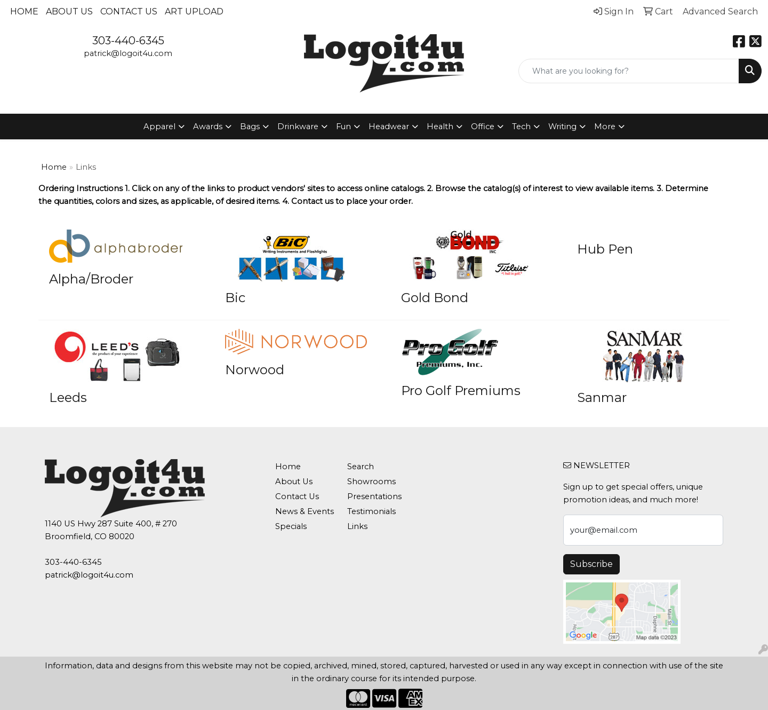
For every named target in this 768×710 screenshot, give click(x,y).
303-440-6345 (128, 40)
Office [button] (482, 126)
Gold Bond (434, 297)
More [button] (604, 126)
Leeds (68, 397)
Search (360, 466)
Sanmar (602, 397)
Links (357, 526)
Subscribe (591, 564)
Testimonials (371, 511)
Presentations (374, 496)
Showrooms (371, 481)
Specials (291, 526)
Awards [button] (207, 126)
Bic (235, 297)
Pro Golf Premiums (461, 390)
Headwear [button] (389, 126)
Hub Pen (605, 249)
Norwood (254, 369)
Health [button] (440, 126)
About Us (69, 11)
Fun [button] (343, 126)
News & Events (304, 511)
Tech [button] (521, 126)
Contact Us (128, 11)
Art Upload (194, 11)
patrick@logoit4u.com (128, 53)
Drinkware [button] (297, 126)
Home (24, 11)
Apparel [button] (159, 126)
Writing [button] (562, 126)
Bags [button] (250, 126)
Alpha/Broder (91, 279)
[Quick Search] (628, 71)
